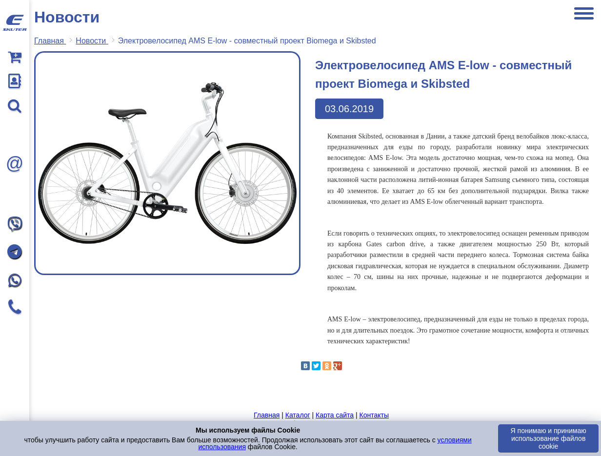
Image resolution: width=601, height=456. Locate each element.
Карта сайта (335, 415)
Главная (267, 415)
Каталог (297, 415)
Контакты (373, 415)
